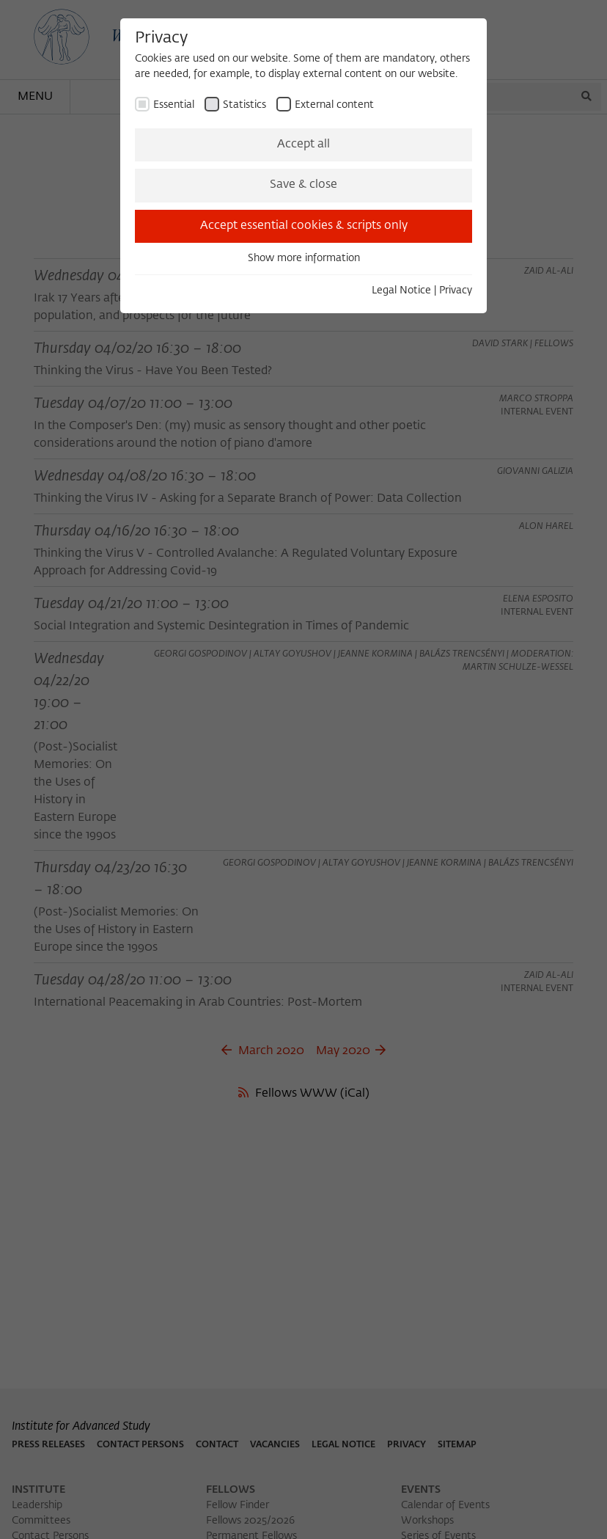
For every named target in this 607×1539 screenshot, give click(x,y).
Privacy (455, 290)
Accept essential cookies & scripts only (304, 226)
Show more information (304, 258)
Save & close (303, 185)
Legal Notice (401, 290)
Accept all (303, 144)
